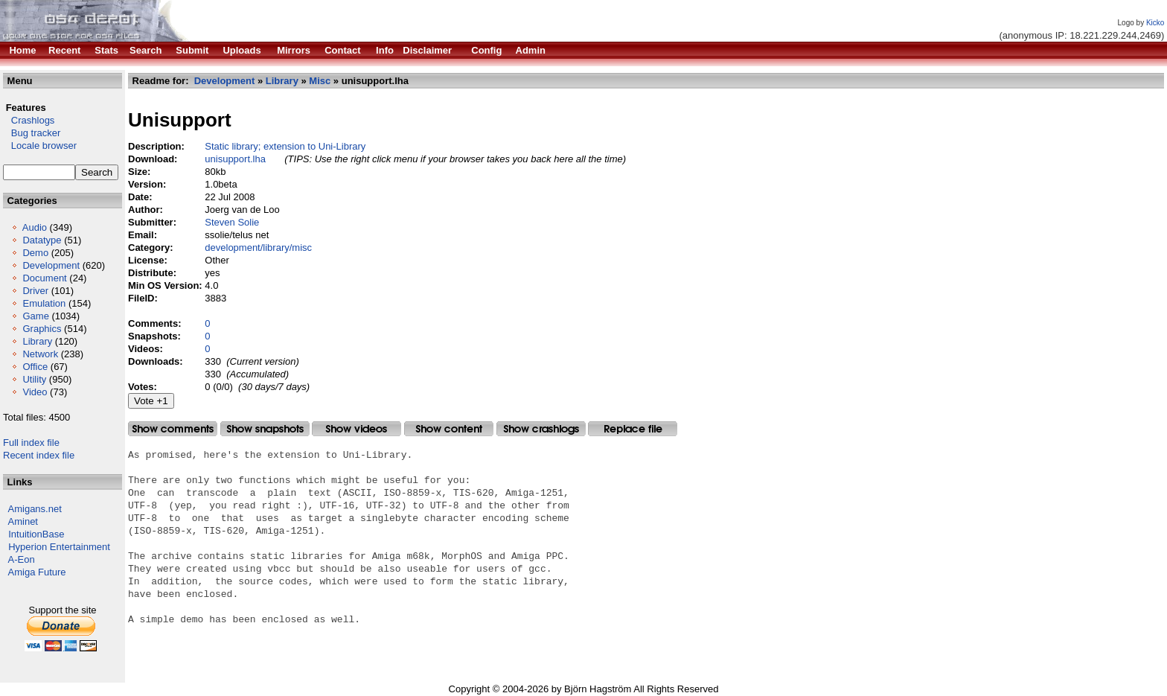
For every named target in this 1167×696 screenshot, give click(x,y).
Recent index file (38, 455)
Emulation (43, 303)
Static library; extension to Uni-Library (285, 146)
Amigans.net (35, 508)
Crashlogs (28, 120)
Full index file (31, 442)
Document (44, 278)
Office (35, 366)
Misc (319, 80)
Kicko (1155, 23)
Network (40, 354)
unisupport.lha (235, 159)
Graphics (41, 328)
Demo (35, 252)
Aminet (23, 521)
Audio (34, 227)
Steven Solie (232, 222)
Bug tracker (31, 132)
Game (35, 316)
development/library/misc (258, 247)
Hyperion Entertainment (59, 546)
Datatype (41, 240)
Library (37, 341)
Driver (35, 290)
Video (34, 392)
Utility (34, 379)
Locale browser (40, 145)
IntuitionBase (36, 534)
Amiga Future (37, 572)
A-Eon (21, 559)
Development (51, 265)
